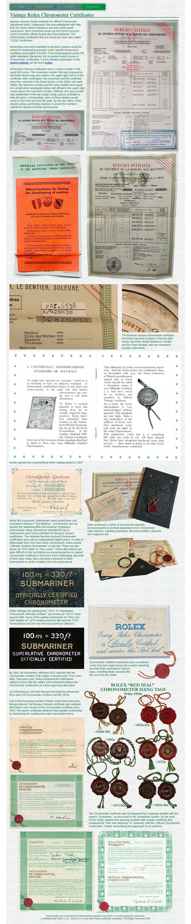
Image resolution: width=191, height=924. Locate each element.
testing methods (19, 62)
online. (49, 62)
